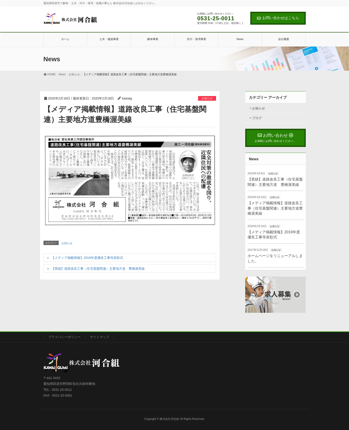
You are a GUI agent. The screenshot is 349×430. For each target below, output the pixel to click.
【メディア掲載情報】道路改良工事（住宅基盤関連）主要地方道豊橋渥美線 (275, 208)
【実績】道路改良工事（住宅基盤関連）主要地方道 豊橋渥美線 (98, 268)
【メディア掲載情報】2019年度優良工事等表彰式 (87, 258)
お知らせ (207, 98)
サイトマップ (99, 337)
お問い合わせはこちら (278, 18)
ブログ (257, 118)
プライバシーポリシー (64, 337)
